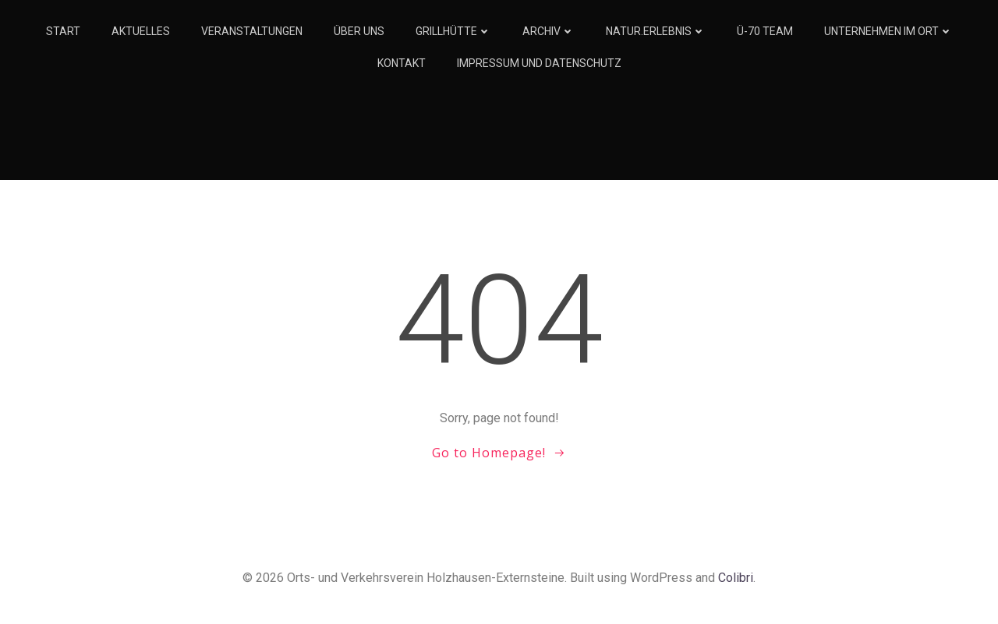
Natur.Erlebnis (656, 31)
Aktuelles (140, 31)
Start (63, 31)
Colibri (735, 577)
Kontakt (401, 63)
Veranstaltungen (252, 31)
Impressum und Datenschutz (539, 63)
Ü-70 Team (765, 31)
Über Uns (359, 31)
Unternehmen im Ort (888, 31)
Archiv (548, 31)
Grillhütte (453, 31)
